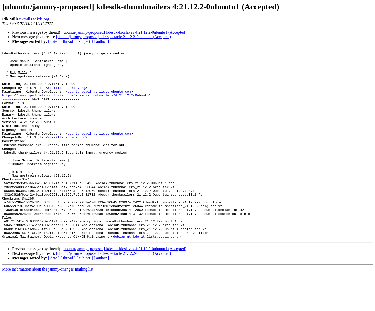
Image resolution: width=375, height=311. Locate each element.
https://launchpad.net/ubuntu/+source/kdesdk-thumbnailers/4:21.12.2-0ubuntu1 (76, 104)
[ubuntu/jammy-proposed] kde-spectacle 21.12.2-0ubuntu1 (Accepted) (113, 37)
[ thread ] (68, 41)
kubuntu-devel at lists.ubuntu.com (98, 99)
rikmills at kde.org (34, 19)
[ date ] (53, 41)
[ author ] (101, 41)
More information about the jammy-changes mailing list (47, 306)
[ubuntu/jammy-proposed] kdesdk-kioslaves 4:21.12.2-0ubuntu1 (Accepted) (124, 32)
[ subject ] (85, 41)
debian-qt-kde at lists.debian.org (145, 274)
